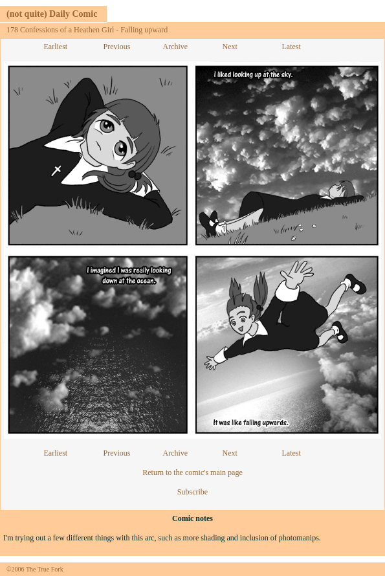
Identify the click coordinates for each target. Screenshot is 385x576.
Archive (175, 46)
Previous (117, 46)
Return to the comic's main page (192, 472)
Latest (291, 46)
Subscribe (192, 491)
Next (230, 46)
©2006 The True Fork (34, 569)
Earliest (56, 46)
